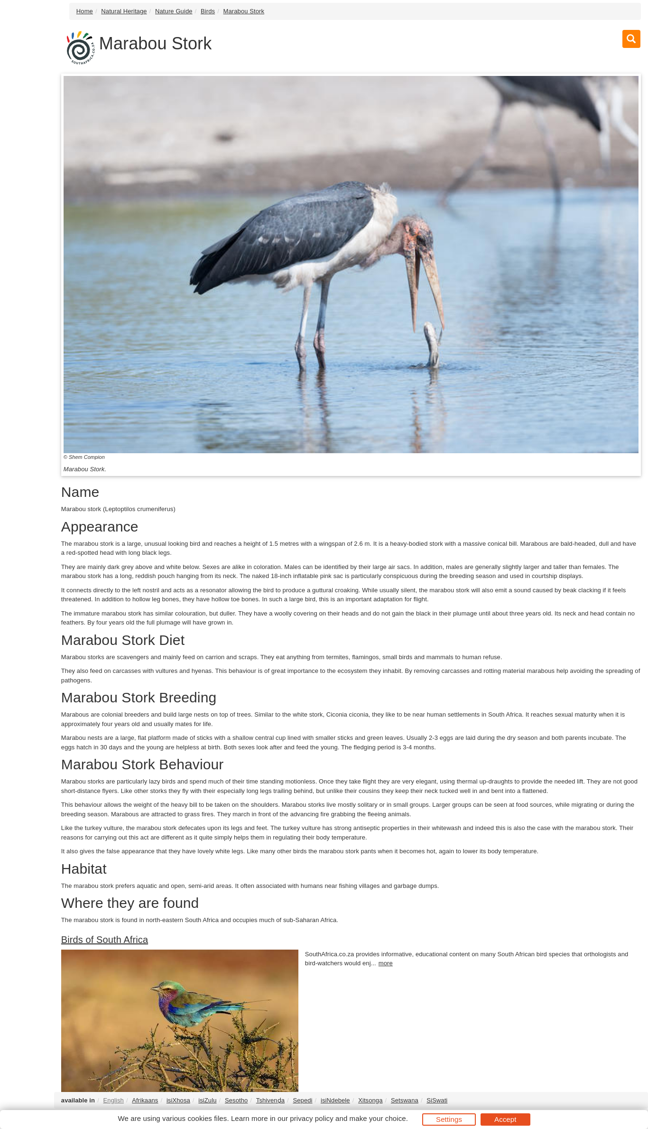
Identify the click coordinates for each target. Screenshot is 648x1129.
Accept (505, 1119)
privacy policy (311, 1118)
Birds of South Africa (104, 939)
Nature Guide (174, 11)
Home (84, 11)
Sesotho (236, 1100)
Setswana (404, 1100)
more (386, 963)
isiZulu (207, 1100)
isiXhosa (178, 1100)
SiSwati (436, 1100)
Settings (449, 1119)
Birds (208, 11)
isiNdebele (335, 1100)
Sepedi (302, 1100)
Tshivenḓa (270, 1100)
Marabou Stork (244, 11)
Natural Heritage (124, 11)
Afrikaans (145, 1100)
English (113, 1100)
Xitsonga (370, 1100)
